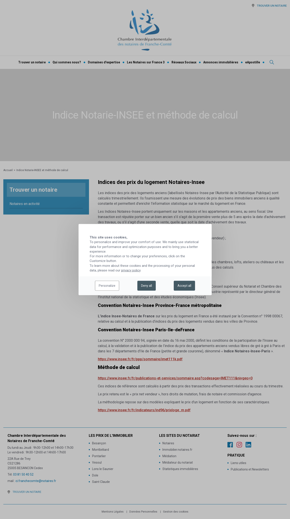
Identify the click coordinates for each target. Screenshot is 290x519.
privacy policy (130, 270)
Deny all (146, 285)
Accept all (184, 285)
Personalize (107, 285)
